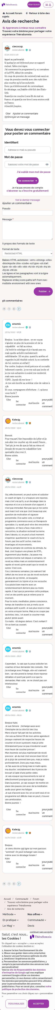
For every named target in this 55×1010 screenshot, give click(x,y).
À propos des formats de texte (18, 243)
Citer (8, 113)
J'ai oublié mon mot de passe (34, 172)
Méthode (8, 914)
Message (7, 219)
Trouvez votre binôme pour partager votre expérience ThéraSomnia (27, 904)
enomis (16, 324)
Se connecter (21, 403)
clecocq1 (17, 46)
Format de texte (10, 249)
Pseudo (6, 208)
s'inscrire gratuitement (35, 190)
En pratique (9, 920)
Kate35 (16, 419)
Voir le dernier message (27, 200)
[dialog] (27, 970)
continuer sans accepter (41, 932)
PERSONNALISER (16, 1004)
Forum (36, 899)
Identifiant (11, 142)
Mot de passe (13, 157)
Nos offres (34, 914)
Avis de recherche (15, 909)
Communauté (21, 899)
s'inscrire (35, 403)
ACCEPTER (38, 1004)
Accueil (7, 899)
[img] (47, 164)
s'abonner (12, 190)
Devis (31, 925)
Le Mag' (7, 925)
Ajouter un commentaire (25, 113)
